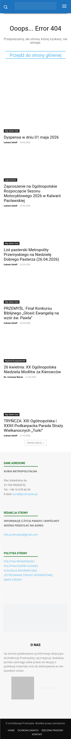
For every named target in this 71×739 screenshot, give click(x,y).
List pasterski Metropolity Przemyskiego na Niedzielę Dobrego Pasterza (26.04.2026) (31, 255)
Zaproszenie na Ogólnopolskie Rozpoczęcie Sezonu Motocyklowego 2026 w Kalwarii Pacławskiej (32, 193)
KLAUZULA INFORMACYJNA (20, 570)
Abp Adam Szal (11, 130)
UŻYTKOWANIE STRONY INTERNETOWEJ (28, 575)
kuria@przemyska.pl (25, 494)
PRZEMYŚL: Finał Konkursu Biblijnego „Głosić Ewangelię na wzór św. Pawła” (31, 313)
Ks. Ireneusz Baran (13, 376)
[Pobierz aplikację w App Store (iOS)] (22, 688)
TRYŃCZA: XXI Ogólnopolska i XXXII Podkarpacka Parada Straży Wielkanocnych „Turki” (33, 426)
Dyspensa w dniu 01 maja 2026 (31, 137)
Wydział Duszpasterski (15, 360)
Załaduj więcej (35, 442)
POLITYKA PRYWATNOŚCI (19, 561)
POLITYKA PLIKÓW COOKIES (21, 566)
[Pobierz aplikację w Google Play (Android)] (48, 688)
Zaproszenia (10, 180)
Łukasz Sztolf (10, 142)
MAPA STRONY (13, 579)
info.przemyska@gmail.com (21, 534)
